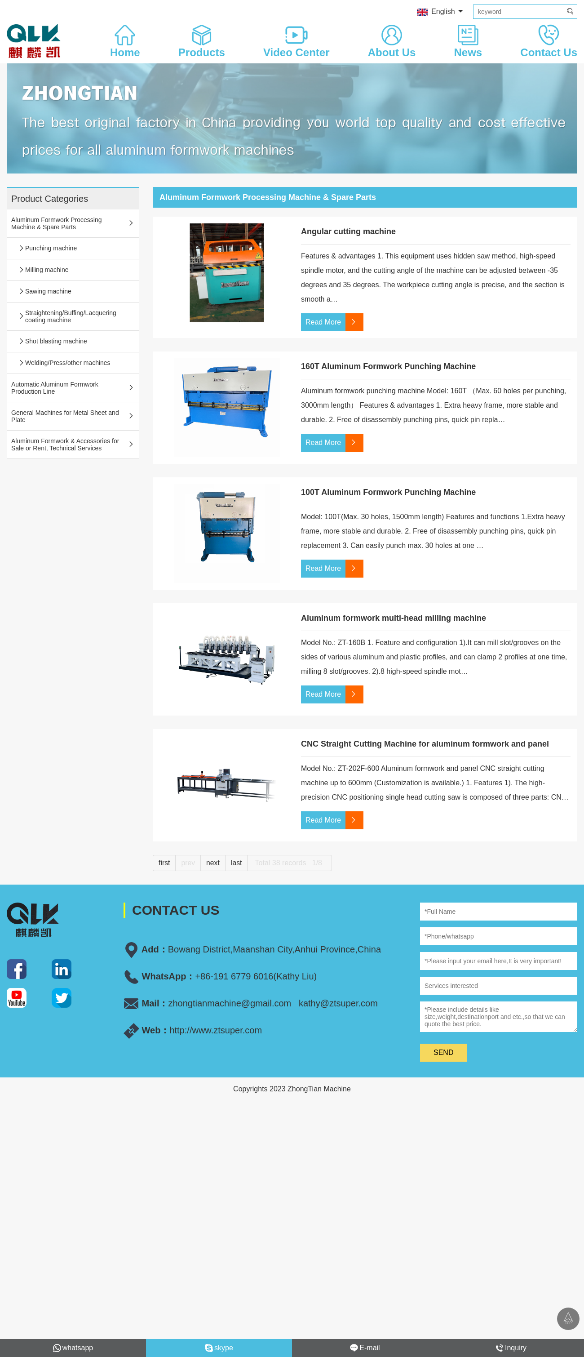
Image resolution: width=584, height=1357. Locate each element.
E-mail (365, 1348)
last (237, 863)
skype (219, 1348)
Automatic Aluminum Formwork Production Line (73, 388)
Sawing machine (44, 291)
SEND (443, 1052)
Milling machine (43, 270)
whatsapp (73, 1348)
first (164, 863)
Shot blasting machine (52, 341)
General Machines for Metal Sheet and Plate (73, 416)
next (213, 863)
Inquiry (511, 1348)
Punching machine (47, 248)
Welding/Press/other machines (64, 363)
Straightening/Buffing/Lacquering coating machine (67, 316)
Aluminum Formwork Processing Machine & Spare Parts (73, 223)
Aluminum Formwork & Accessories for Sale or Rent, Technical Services (73, 444)
